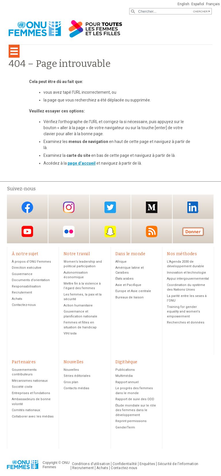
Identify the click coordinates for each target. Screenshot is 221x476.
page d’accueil (82, 163)
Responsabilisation (26, 286)
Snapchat (110, 231)
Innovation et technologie (186, 272)
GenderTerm (125, 427)
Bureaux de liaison (129, 297)
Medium (152, 207)
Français (213, 4)
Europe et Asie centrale (133, 291)
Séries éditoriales (77, 376)
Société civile (22, 387)
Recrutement (22, 292)
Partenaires (24, 362)
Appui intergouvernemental (188, 279)
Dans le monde (130, 253)
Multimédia (124, 376)
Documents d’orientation (31, 280)
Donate (193, 231)
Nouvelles (74, 362)
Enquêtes (147, 464)
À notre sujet (25, 253)
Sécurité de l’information (178, 464)
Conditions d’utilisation (91, 464)
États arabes (124, 279)
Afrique (121, 262)
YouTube (27, 231)
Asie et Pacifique (128, 285)
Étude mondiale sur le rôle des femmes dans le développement (135, 410)
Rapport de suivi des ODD (134, 399)
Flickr (69, 231)
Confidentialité (125, 464)
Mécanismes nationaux (29, 381)
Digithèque (126, 362)
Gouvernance (22, 274)
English (183, 4)
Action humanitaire (78, 305)
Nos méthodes (182, 253)
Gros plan (71, 382)
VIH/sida (70, 333)
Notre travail (77, 253)
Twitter (110, 207)
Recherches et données (185, 322)
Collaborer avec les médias (33, 416)
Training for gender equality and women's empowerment (183, 311)
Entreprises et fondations (31, 393)
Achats (17, 299)
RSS (152, 231)
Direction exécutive (26, 268)
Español (197, 4)
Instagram (69, 207)
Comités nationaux (26, 410)
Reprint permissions (130, 421)
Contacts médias (76, 388)
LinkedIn (193, 207)
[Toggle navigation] (14, 51)
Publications (125, 370)
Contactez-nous (24, 305)
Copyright (50, 463)
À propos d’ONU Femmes (31, 262)
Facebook (27, 207)
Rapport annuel (127, 382)
